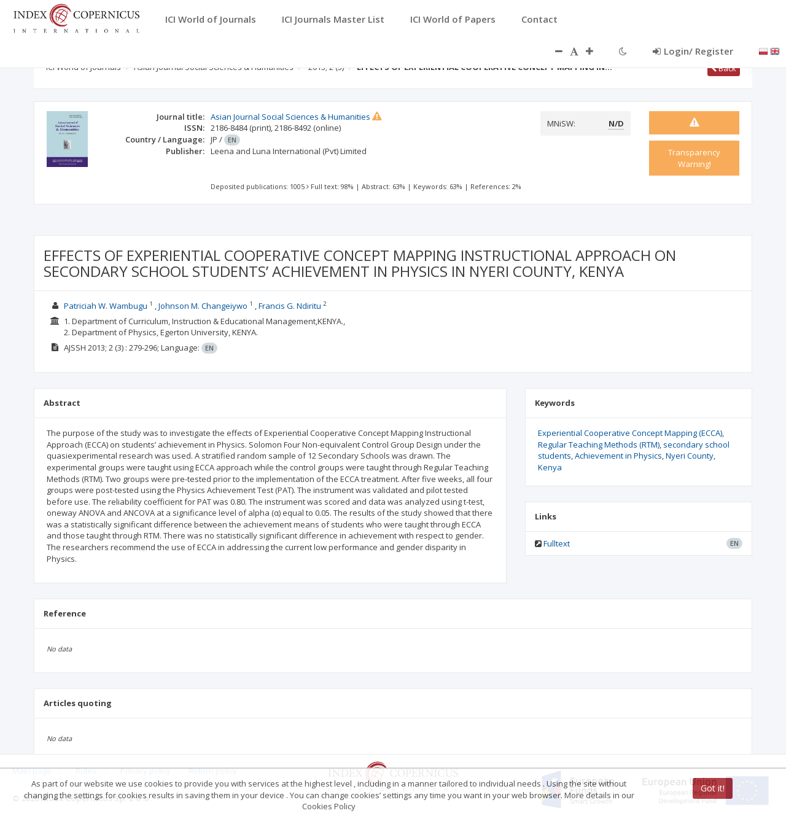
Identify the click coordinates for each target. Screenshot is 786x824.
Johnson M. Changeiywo (202, 305)
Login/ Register (693, 51)
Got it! (713, 788)
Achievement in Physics (618, 455)
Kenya (550, 467)
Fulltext (556, 543)
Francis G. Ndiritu (290, 305)
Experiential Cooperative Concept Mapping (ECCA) (630, 432)
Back (723, 68)
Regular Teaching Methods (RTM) (599, 444)
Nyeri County (690, 455)
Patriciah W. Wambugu (105, 305)
